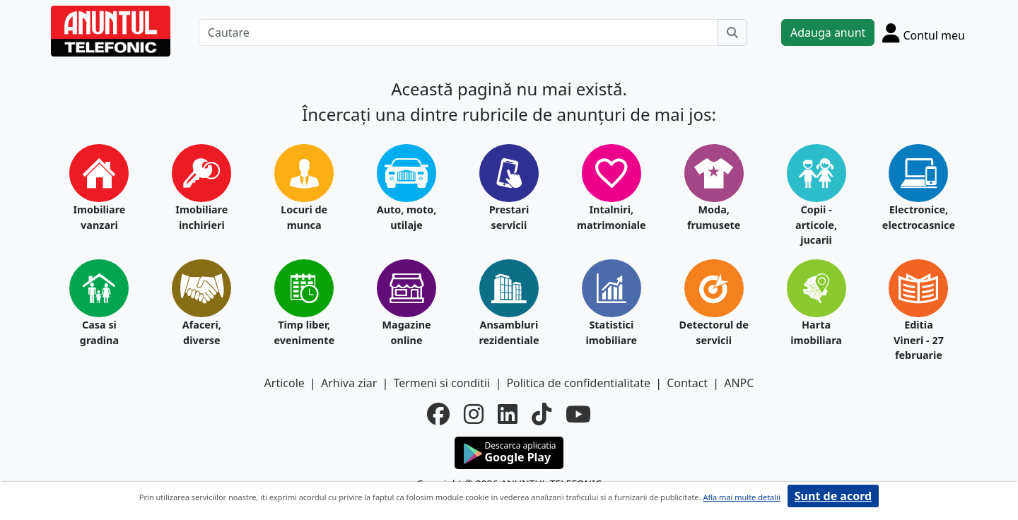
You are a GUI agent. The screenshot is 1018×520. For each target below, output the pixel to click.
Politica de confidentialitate (578, 383)
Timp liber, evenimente (304, 332)
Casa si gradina (99, 332)
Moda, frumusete (713, 217)
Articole (284, 383)
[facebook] (438, 414)
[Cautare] (458, 32)
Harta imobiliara (816, 332)
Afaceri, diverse (201, 332)
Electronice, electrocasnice (918, 217)
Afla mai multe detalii (741, 497)
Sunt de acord (833, 496)
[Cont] (923, 32)
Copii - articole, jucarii (816, 225)
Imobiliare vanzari (99, 217)
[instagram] (474, 414)
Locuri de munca (304, 217)
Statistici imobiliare (611, 332)
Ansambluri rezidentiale (509, 332)
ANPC (739, 383)
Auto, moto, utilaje (407, 217)
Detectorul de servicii (714, 332)
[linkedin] (507, 414)
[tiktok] (541, 414)
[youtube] (578, 414)
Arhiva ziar (349, 383)
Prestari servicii (509, 217)
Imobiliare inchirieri (201, 217)
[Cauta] (732, 32)
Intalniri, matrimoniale (611, 217)
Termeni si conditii (441, 383)
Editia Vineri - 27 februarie (919, 340)
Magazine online (406, 332)
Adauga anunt (827, 32)
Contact (687, 383)
